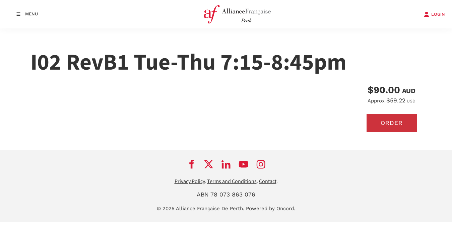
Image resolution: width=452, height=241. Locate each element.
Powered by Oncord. (270, 209)
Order (392, 122)
